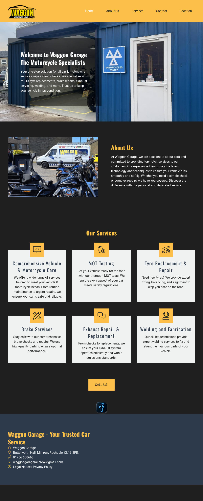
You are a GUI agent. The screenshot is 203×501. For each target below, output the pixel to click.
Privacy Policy (43, 467)
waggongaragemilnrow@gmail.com (38, 462)
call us (102, 385)
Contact (161, 11)
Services (137, 11)
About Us (112, 11)
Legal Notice (22, 467)
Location (186, 11)
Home (89, 11)
